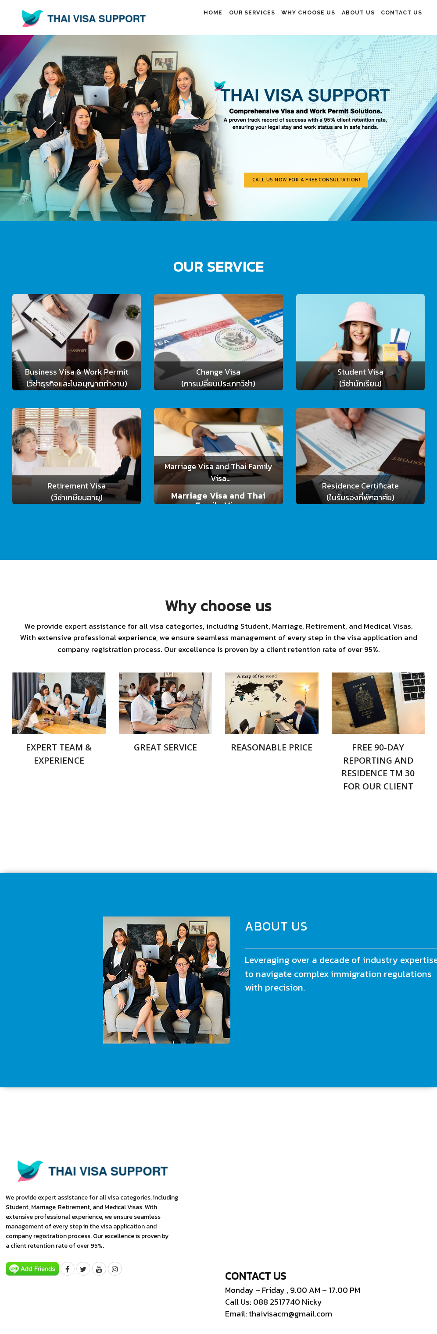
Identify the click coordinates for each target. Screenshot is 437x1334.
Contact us (398, 18)
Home (179, 18)
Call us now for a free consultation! (336, 183)
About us (347, 18)
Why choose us (289, 18)
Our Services (225, 18)
